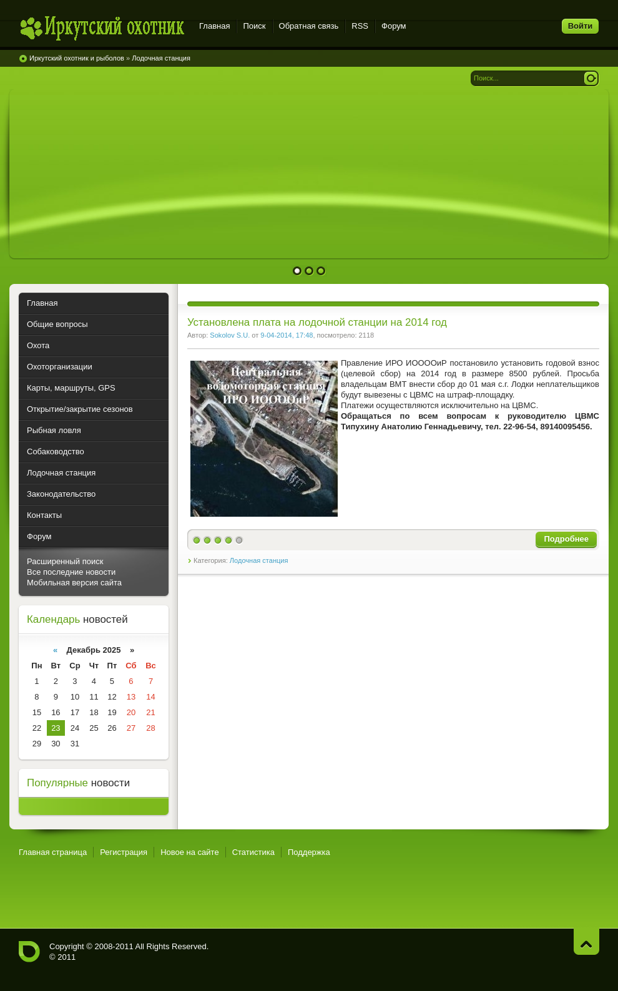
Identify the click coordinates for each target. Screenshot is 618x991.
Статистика (253, 852)
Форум (393, 26)
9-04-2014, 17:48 (286, 335)
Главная (214, 26)
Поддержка (309, 852)
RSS (359, 26)
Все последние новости (71, 572)
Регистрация (123, 852)
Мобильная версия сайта (74, 582)
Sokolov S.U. (230, 335)
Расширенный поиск (65, 561)
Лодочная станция (259, 560)
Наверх (586, 941)
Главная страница (53, 852)
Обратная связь (309, 26)
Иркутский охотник (101, 27)
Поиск (254, 26)
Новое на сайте (189, 852)
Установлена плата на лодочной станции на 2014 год (317, 322)
